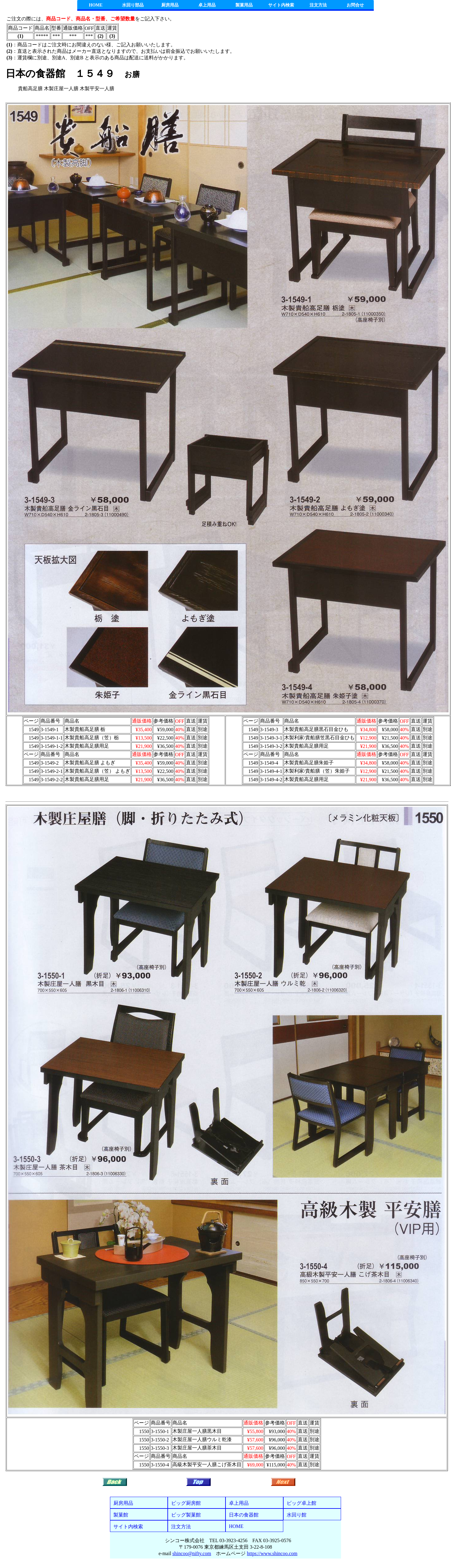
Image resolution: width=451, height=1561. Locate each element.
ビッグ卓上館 (301, 1503)
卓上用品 (207, 5)
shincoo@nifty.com (191, 1553)
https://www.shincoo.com (272, 1553)
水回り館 (296, 1514)
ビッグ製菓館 (186, 1514)
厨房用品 (170, 5)
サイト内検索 (281, 5)
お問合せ (355, 5)
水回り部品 (133, 5)
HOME (96, 5)
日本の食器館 (244, 1514)
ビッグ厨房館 (186, 1503)
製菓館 (120, 1514)
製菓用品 (244, 5)
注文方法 (318, 5)
